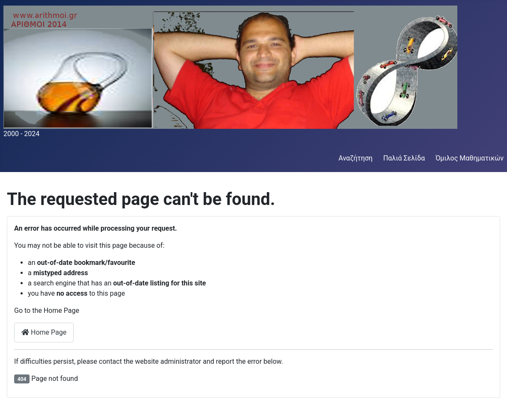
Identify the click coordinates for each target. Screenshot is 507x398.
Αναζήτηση (356, 158)
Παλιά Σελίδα (404, 158)
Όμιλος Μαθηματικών (469, 158)
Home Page (43, 332)
